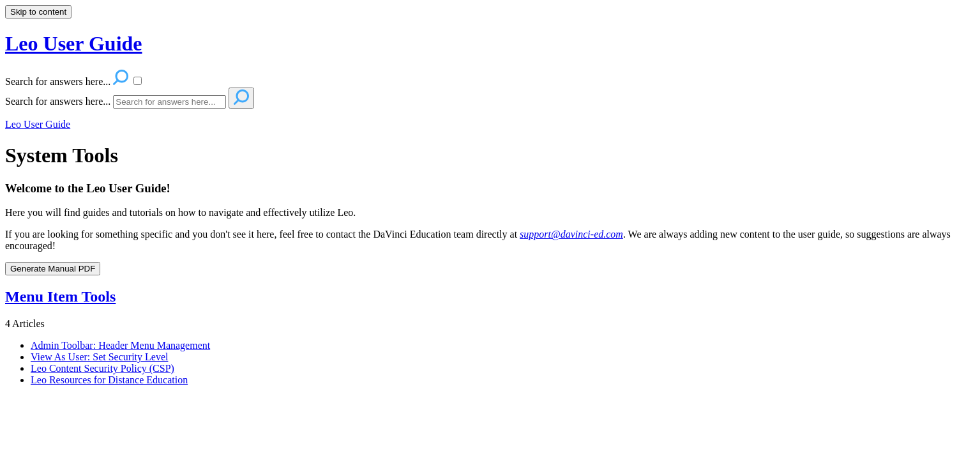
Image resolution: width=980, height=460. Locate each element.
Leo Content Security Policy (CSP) (102, 368)
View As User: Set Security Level (99, 356)
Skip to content (38, 12)
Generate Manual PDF (52, 268)
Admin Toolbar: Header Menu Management (120, 345)
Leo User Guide (37, 124)
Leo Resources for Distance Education (109, 379)
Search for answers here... (57, 101)
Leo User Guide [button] (73, 43)
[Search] (169, 102)
